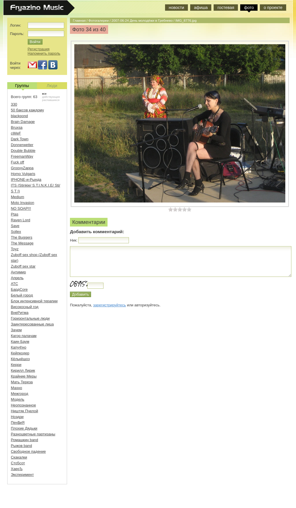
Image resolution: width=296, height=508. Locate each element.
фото (249, 7)
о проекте (273, 7)
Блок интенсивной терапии (34, 301)
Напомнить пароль (44, 53)
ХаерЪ (17, 469)
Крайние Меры (24, 376)
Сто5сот (18, 463)
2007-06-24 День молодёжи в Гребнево (142, 20)
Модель (18, 399)
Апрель (17, 278)
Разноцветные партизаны (33, 434)
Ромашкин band (24, 440)
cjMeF (16, 133)
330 (14, 104)
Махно (16, 388)
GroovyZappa (22, 168)
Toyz (15, 249)
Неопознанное (23, 405)
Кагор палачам (24, 336)
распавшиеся (51, 100)
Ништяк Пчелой (24, 411)
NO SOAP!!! (21, 208)
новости (176, 7)
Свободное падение (28, 451)
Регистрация (39, 49)
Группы (22, 86)
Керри (16, 364)
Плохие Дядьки (24, 428)
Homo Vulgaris (23, 174)
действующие (51, 96)
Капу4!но (18, 347)
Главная (79, 20)
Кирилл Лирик (23, 370)
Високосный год (24, 307)
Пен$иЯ (18, 422)
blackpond (19, 116)
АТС (14, 283)
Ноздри (17, 417)
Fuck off (17, 162)
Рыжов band (21, 445)
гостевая (225, 7)
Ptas (14, 214)
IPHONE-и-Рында (26, 179)
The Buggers (21, 237)
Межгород (19, 393)
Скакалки (19, 457)
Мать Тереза (22, 382)
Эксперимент (22, 474)
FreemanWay (22, 156)
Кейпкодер (20, 353)
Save (15, 226)
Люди (52, 85)
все (44, 93)
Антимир (18, 272)
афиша (201, 7)
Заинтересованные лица (32, 324)
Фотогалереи (98, 20)
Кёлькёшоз (20, 359)
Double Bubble (23, 150)
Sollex (16, 231)
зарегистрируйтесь (109, 305)
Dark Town (20, 139)
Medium (17, 197)
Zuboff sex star (23, 266)
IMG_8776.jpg (186, 20)
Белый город (22, 295)
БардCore (19, 289)
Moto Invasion (22, 202)
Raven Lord (20, 220)
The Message (22, 243)
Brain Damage (23, 121)
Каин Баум (20, 341)
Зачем (16, 330)
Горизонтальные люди (30, 318)
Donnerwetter (22, 145)
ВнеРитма (20, 312)
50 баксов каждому (27, 110)
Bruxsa (17, 127)
